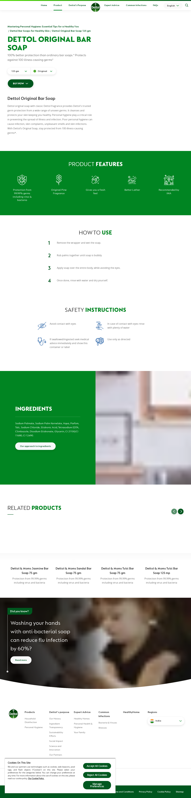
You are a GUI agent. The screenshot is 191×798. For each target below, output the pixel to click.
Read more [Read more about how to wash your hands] (21, 660)
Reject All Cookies (97, 775)
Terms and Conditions (123, 792)
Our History (55, 718)
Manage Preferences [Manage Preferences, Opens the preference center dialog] (97, 785)
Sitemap (180, 792)
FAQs (155, 5)
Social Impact (56, 741)
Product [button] (58, 5)
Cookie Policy (164, 792)
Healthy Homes (82, 718)
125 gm (15, 71)
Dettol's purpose (59, 712)
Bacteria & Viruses (107, 722)
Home (44, 5)
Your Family (79, 732)
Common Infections (136, 5)
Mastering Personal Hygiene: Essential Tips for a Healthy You (43, 26)
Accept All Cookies (97, 766)
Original (42, 71)
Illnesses (102, 727)
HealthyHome (131, 712)
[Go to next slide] (181, 511)
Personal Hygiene (34, 727)
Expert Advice (111, 5)
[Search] (186, 5)
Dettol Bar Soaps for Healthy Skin (30, 30)
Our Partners (55, 754)
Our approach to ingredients (35, 446)
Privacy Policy (145, 792)
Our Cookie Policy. (36, 778)
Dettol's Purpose (77, 5)
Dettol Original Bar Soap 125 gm (71, 30)
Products (30, 712)
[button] (166, 721)
